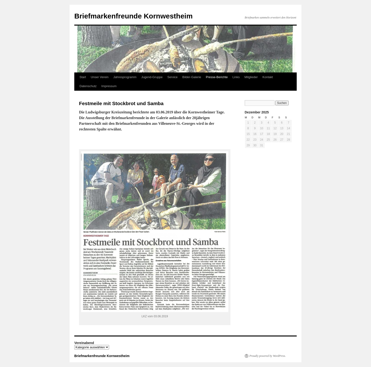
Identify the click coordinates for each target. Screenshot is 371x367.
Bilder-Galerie (191, 77)
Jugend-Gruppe (152, 77)
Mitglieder (251, 77)
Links (236, 77)
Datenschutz (88, 86)
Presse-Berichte (217, 77)
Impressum (108, 86)
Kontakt (267, 77)
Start (83, 77)
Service (172, 77)
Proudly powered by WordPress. (267, 356)
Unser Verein (99, 77)
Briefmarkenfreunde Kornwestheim (133, 16)
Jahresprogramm (125, 77)
